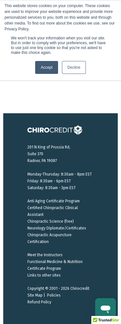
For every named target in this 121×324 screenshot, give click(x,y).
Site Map (35, 295)
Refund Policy (39, 302)
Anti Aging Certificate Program (53, 201)
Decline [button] (73, 67)
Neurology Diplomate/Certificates (56, 228)
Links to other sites (44, 275)
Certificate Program (44, 268)
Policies (54, 295)
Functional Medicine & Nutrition (55, 261)
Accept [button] (47, 67)
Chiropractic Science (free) (50, 221)
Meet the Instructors (45, 255)
